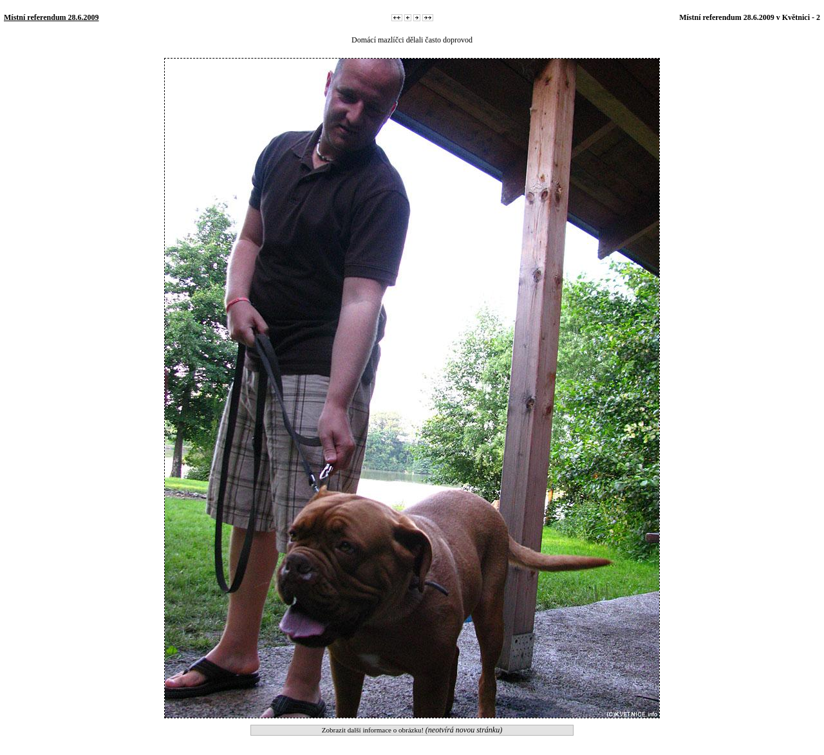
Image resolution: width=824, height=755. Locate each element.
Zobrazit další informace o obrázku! (412, 729)
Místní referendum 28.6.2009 (51, 17)
